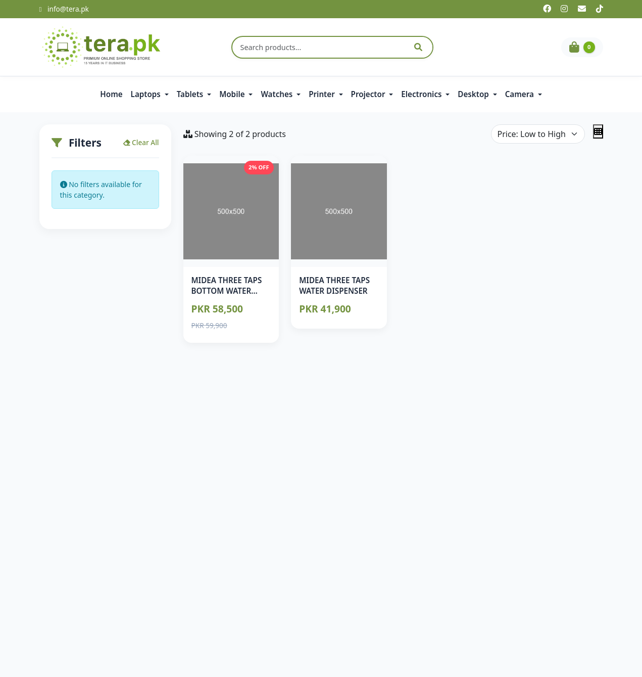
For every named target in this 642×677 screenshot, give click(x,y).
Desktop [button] (474, 94)
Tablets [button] (191, 94)
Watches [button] (277, 94)
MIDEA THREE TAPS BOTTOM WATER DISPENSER (226, 291)
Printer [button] (323, 94)
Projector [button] (369, 94)
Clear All (141, 142)
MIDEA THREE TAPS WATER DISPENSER (334, 285)
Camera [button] (520, 94)
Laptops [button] (147, 94)
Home (111, 94)
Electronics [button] (422, 94)
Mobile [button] (232, 94)
